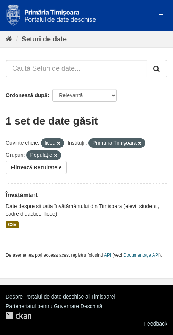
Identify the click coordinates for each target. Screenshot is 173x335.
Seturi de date (44, 39)
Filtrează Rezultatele (36, 167)
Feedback (155, 324)
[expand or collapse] (160, 14)
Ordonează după (26, 95)
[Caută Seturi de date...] (76, 68)
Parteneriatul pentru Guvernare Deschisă (54, 306)
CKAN (18, 316)
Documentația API (141, 255)
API (107, 255)
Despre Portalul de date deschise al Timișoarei (60, 297)
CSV (12, 225)
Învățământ (22, 195)
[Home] (9, 39)
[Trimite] (157, 68)
